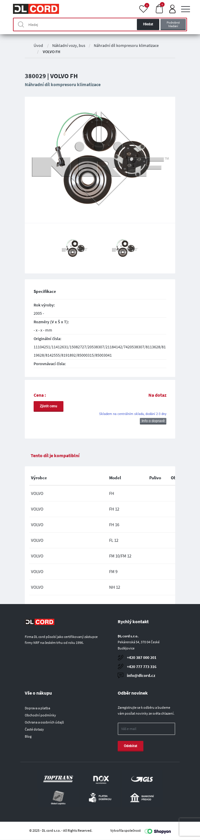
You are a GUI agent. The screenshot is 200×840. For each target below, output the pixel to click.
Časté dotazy (34, 729)
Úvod (38, 45)
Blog (28, 736)
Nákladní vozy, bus (68, 45)
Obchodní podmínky (40, 715)
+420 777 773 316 (141, 667)
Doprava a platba (37, 708)
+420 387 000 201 (141, 657)
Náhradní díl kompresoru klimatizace (126, 45)
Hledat (148, 24)
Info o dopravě (153, 421)
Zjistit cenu (48, 406)
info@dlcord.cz (141, 675)
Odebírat (130, 746)
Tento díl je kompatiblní (55, 455)
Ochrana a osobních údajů (44, 722)
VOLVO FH (51, 51)
